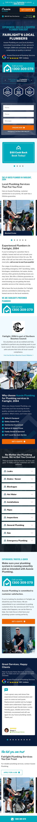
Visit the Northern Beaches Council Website (18, 355)
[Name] (18, 107)
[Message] (18, 121)
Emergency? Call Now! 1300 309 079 (18, 131)
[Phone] (18, 114)
